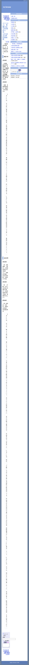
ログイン (26, 0)
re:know (7, 7)
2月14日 (5, 281)
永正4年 (6, 258)
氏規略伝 (13, 39)
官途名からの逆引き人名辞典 (17, 65)
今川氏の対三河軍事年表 (6, 16)
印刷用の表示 (14, 18)
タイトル (14, 71)
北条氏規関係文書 (15, 45)
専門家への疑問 (14, 32)
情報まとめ (13, 37)
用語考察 (13, 35)
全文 (18, 71)
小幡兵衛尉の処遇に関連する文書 (7, 19)
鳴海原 (12, 22)
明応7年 (6, 56)
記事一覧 (13, 16)
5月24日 (5, 300)
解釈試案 (13, 30)
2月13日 (5, 261)
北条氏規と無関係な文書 (16, 47)
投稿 (5, 642)
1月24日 (5, 82)
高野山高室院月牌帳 (15, 55)
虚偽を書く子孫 (14, 49)
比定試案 (13, 33)
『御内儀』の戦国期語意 (16, 43)
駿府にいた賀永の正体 (16, 51)
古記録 (7, 41)
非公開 (6, 640)
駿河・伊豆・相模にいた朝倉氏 (18, 59)
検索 (20, 70)
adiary (11, 663)
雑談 (12, 28)
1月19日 (5, 60)
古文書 (12, 26)
